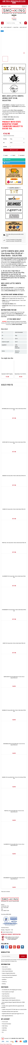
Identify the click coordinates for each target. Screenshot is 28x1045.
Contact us (4, 981)
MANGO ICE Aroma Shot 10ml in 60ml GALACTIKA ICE (14, 509)
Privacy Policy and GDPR (7, 977)
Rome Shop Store (5, 996)
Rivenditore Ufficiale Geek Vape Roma (10, 1011)
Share (5, 155)
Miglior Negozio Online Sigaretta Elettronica (11, 1000)
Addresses (4, 1030)
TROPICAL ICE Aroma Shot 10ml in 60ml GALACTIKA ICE (14, 542)
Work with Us (5, 967)
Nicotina (5, 138)
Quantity (5, 146)
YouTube (10, 946)
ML (4, 142)
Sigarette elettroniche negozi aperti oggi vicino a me (13, 1013)
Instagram (22, 946)
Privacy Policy (3, 1044)
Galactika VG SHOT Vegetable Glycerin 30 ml (7, 373)
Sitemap (4, 983)
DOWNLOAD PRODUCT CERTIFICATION (11, 934)
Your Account (5, 1021)
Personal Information (6, 1023)
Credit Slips (4, 1028)
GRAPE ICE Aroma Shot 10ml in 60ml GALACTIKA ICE (14, 643)
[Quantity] (17, 146)
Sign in (24, 6)
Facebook (2, 946)
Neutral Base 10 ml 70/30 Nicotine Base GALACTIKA (21, 373)
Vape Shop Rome (5, 993)
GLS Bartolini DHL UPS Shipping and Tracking (11, 989)
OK (23, 956)
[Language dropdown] (4, 6)
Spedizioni (4, 979)
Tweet (13, 155)
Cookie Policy (9, 1044)
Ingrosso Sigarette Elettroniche (8, 973)
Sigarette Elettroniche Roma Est (8, 998)
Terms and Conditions (6, 969)
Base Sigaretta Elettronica (7, 1015)
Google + (14, 946)
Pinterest (21, 155)
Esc (3, 1032)
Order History (5, 1025)
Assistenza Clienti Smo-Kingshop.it (9, 975)
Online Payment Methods (7, 971)
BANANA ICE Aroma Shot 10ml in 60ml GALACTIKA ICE (14, 475)
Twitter (6, 946)
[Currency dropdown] (9, 6)
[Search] (14, 23)
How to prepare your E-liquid (8, 991)
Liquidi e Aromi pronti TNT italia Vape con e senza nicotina (14, 1009)
